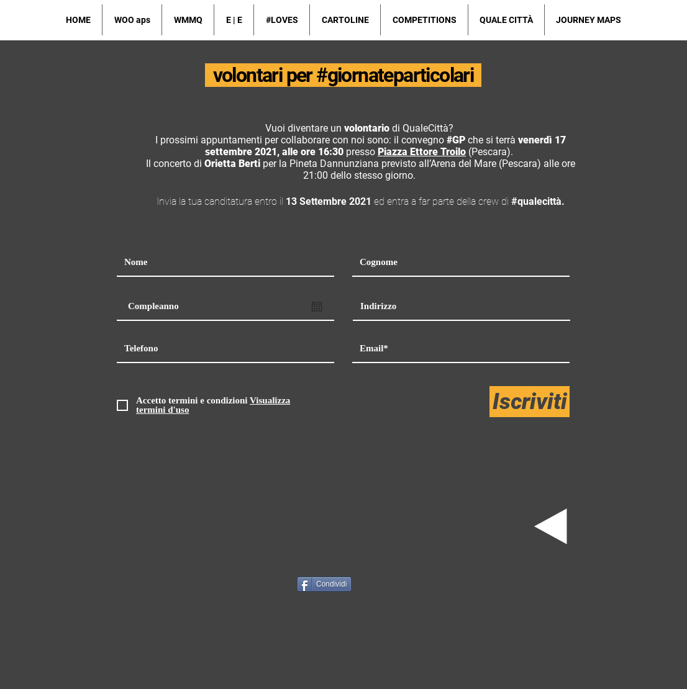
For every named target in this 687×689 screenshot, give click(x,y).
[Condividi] (324, 584)
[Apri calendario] (317, 307)
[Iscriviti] (529, 401)
